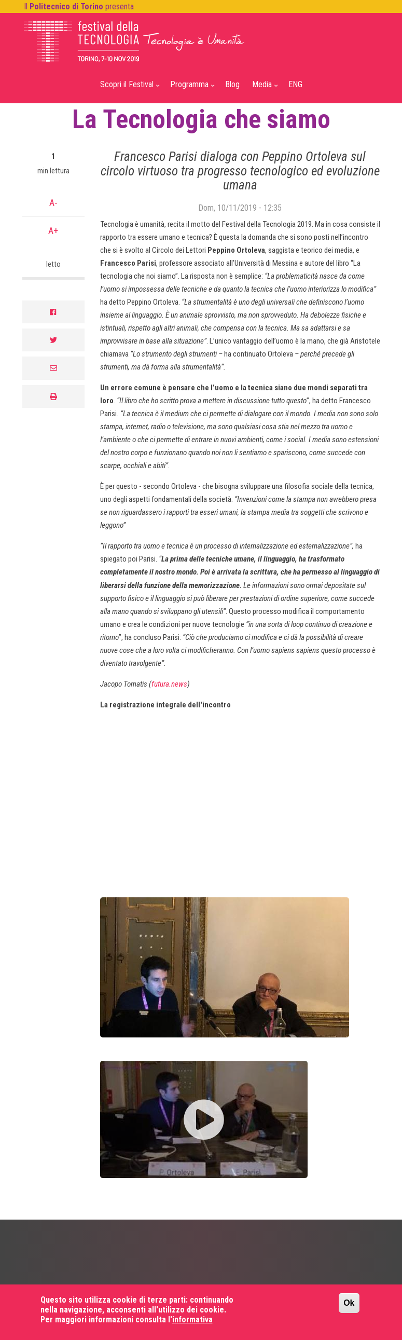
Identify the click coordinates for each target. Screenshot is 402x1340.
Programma (190, 88)
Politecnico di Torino (66, 6)
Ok (348, 1302)
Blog (232, 84)
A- (53, 202)
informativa (192, 1319)
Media (263, 88)
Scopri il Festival (128, 88)
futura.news (169, 684)
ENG (295, 84)
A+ (53, 230)
